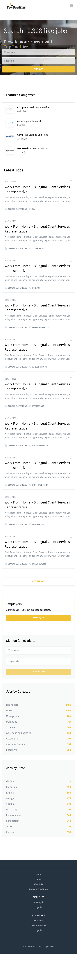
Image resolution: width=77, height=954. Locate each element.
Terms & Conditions (38, 889)
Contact (38, 879)
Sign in (38, 907)
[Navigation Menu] (71, 5)
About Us (38, 884)
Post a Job (38, 617)
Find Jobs (38, 69)
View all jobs (38, 581)
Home (38, 874)
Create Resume (38, 925)
